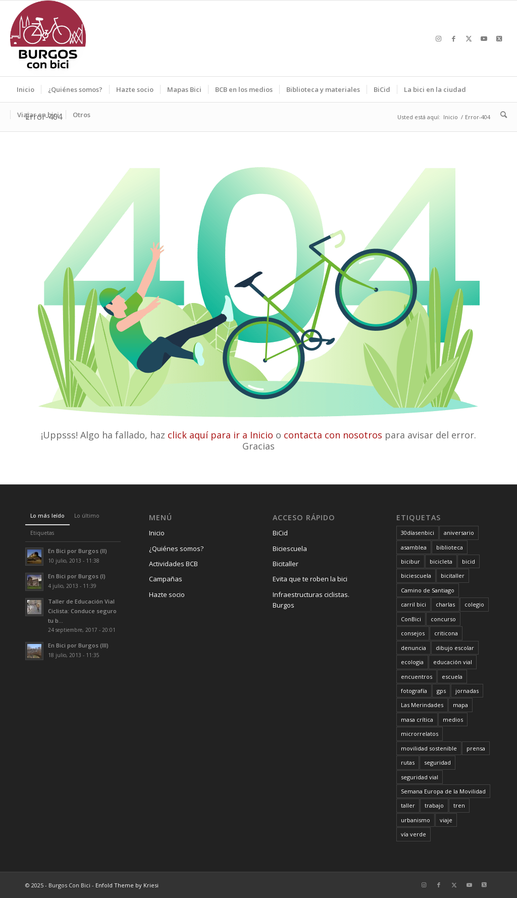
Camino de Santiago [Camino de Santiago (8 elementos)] (427, 590)
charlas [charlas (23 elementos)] (445, 604)
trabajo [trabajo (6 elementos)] (434, 805)
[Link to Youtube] (484, 38)
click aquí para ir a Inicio (220, 435)
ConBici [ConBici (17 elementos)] (411, 619)
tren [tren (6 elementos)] (459, 805)
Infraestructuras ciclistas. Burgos (311, 600)
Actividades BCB (173, 563)
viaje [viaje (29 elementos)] (446, 820)
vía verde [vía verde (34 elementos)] (413, 834)
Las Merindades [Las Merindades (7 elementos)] (422, 705)
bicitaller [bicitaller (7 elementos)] (452, 575)
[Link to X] (469, 38)
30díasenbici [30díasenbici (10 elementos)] (417, 532)
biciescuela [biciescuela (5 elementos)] (416, 575)
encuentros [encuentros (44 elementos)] (416, 676)
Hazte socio (167, 594)
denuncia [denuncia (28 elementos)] (413, 648)
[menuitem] (25, 89)
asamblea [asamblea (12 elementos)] (414, 547)
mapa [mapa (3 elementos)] (460, 705)
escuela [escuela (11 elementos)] (452, 676)
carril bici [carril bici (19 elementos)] (413, 604)
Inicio (157, 532)
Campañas (165, 578)
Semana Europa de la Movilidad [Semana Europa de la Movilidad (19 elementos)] (443, 791)
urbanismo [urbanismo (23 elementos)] (415, 820)
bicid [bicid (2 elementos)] (468, 561)
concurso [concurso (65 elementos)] (443, 619)
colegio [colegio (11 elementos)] (474, 604)
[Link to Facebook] (453, 38)
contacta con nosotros (333, 435)
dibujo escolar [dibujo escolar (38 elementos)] (455, 648)
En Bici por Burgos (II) (77, 551)
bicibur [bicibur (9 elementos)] (410, 561)
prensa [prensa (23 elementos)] (476, 748)
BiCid (280, 532)
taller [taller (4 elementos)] (408, 805)
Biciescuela (290, 548)
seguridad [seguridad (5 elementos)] (437, 762)
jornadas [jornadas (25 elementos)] (467, 690)
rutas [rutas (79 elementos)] (408, 762)
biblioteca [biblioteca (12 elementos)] (449, 547)
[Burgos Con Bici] (48, 38)
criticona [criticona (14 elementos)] (446, 633)
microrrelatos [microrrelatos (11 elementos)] (419, 733)
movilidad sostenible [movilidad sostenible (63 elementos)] (429, 748)
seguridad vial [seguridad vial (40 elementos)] (419, 777)
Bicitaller (285, 563)
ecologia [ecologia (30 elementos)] (412, 662)
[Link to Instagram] (438, 38)
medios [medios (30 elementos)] (453, 719)
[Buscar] (500, 114)
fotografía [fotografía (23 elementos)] (414, 690)
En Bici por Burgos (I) (77, 576)
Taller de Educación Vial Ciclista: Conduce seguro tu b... (82, 610)
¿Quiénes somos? (176, 548)
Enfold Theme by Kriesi (127, 885)
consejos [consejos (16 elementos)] (413, 633)
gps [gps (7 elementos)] (441, 690)
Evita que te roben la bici (310, 578)
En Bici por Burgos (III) (78, 645)
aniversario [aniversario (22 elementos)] (459, 532)
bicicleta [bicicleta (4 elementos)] (441, 561)
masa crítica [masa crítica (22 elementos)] (417, 719)
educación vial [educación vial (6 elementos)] (452, 662)
